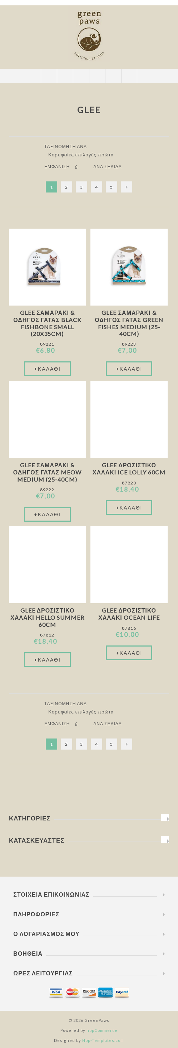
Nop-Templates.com (103, 1040)
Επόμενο (126, 186)
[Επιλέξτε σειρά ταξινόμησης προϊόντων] (83, 154)
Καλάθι (97, 76)
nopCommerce (102, 1030)
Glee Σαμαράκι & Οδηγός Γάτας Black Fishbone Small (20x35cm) (47, 323)
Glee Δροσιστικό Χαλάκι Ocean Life (128, 614)
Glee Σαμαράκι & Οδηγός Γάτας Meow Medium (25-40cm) (47, 472)
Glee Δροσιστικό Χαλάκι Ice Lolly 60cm (129, 469)
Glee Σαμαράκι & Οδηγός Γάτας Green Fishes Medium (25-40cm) (129, 323)
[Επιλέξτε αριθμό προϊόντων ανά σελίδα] (81, 167)
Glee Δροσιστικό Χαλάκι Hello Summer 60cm (47, 617)
